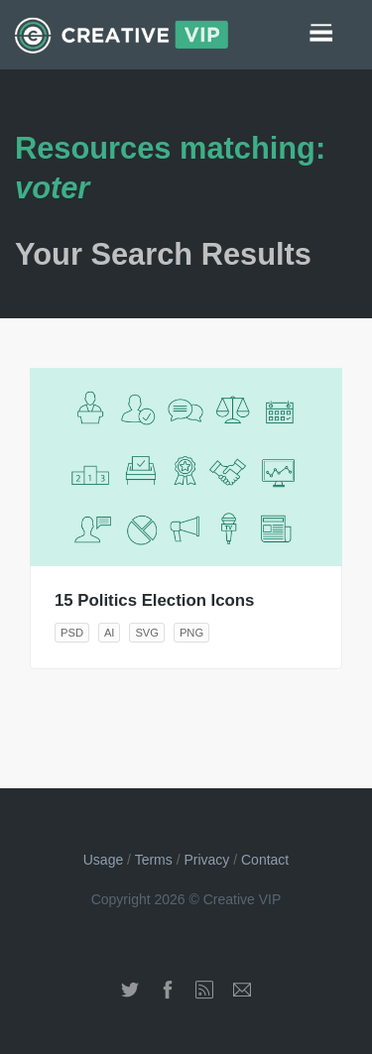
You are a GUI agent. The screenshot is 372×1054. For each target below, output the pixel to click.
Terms (154, 860)
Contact (265, 860)
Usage (103, 860)
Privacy (206, 860)
